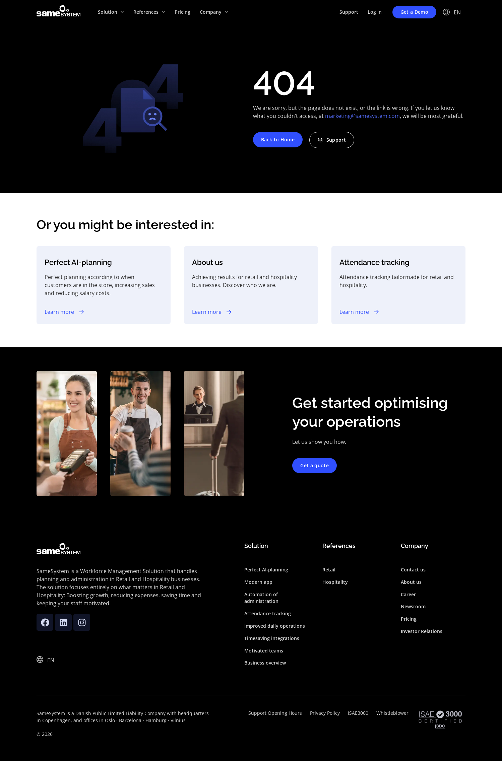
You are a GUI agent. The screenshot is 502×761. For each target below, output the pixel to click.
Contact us (413, 569)
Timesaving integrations (271, 638)
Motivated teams (263, 650)
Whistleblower (392, 713)
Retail (328, 569)
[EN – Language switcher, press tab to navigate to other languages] (457, 12)
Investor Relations (421, 631)
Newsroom (413, 606)
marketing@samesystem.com (362, 116)
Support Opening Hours (275, 713)
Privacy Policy (325, 713)
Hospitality (335, 582)
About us (411, 582)
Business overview (265, 663)
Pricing (409, 619)
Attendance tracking (267, 613)
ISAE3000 (358, 713)
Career (408, 594)
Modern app (258, 582)
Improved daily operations (274, 626)
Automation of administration (261, 598)
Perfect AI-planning (266, 569)
